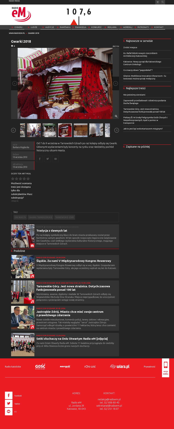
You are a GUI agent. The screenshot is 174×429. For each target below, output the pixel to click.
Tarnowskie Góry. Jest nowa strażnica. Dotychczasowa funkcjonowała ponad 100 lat (73, 288)
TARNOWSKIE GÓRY (64, 217)
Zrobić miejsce (130, 47)
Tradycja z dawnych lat (51, 230)
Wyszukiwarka (162, 2)
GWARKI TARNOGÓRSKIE (40, 217)
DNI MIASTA (20, 217)
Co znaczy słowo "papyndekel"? (138, 70)
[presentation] (19, 415)
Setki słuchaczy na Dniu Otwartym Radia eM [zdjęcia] (72, 338)
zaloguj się (14, 201)
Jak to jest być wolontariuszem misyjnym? (143, 128)
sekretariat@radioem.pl (109, 405)
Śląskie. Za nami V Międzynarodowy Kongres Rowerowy (73, 260)
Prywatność (149, 366)
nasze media (14, 1)
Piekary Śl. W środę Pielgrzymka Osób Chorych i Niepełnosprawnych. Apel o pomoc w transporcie (145, 120)
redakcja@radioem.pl (109, 399)
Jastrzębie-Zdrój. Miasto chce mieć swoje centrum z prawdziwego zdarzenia (69, 313)
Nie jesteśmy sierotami (134, 95)
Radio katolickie (13, 366)
